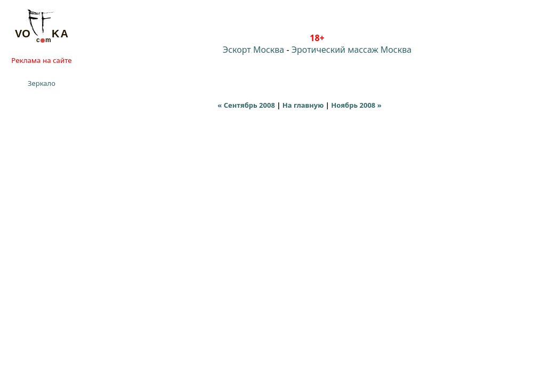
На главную (303, 105)
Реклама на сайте (41, 60)
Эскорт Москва (253, 49)
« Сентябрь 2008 (245, 105)
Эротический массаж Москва (351, 49)
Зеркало (41, 83)
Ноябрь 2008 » (356, 105)
